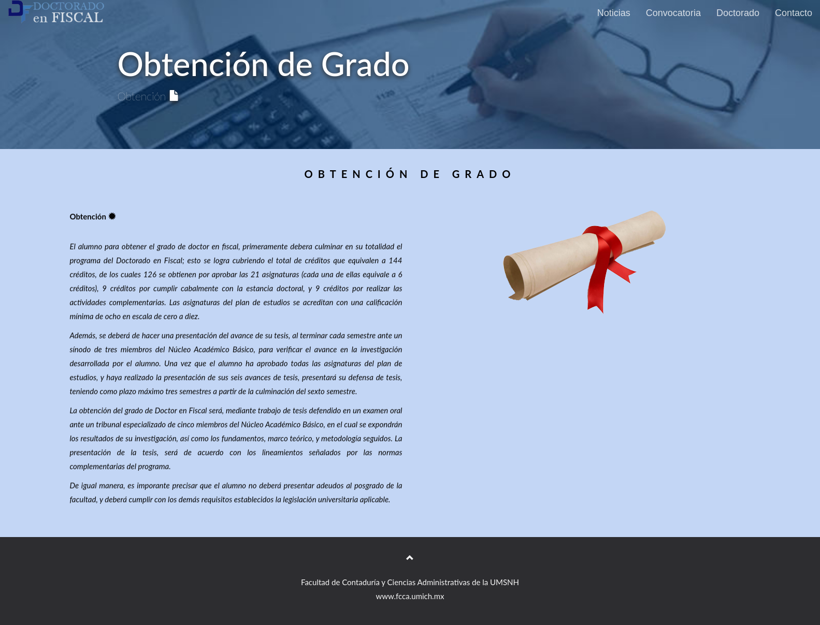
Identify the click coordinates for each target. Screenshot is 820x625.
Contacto (793, 13)
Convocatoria (673, 13)
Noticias (613, 13)
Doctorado (737, 13)
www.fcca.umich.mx (410, 596)
